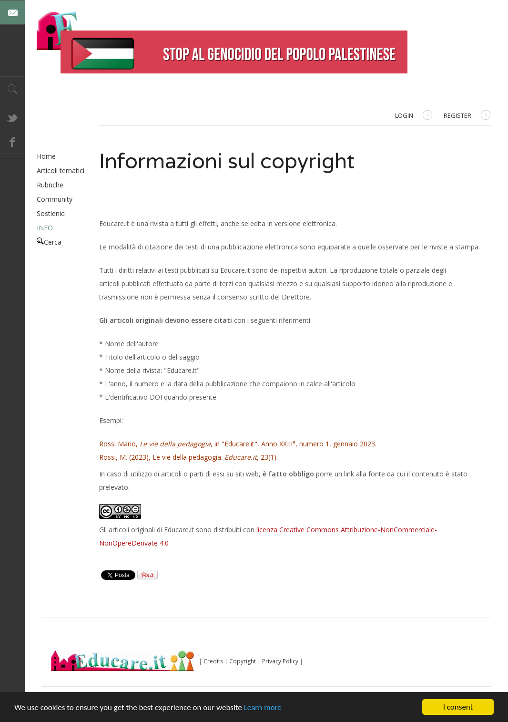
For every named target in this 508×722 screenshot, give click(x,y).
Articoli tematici (60, 170)
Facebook (12, 141)
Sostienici (51, 213)
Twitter (12, 116)
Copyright (242, 661)
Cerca (49, 242)
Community (54, 199)
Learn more (263, 707)
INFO (45, 227)
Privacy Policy (280, 661)
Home (46, 156)
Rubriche (50, 184)
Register (467, 116)
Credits (213, 661)
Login (413, 116)
